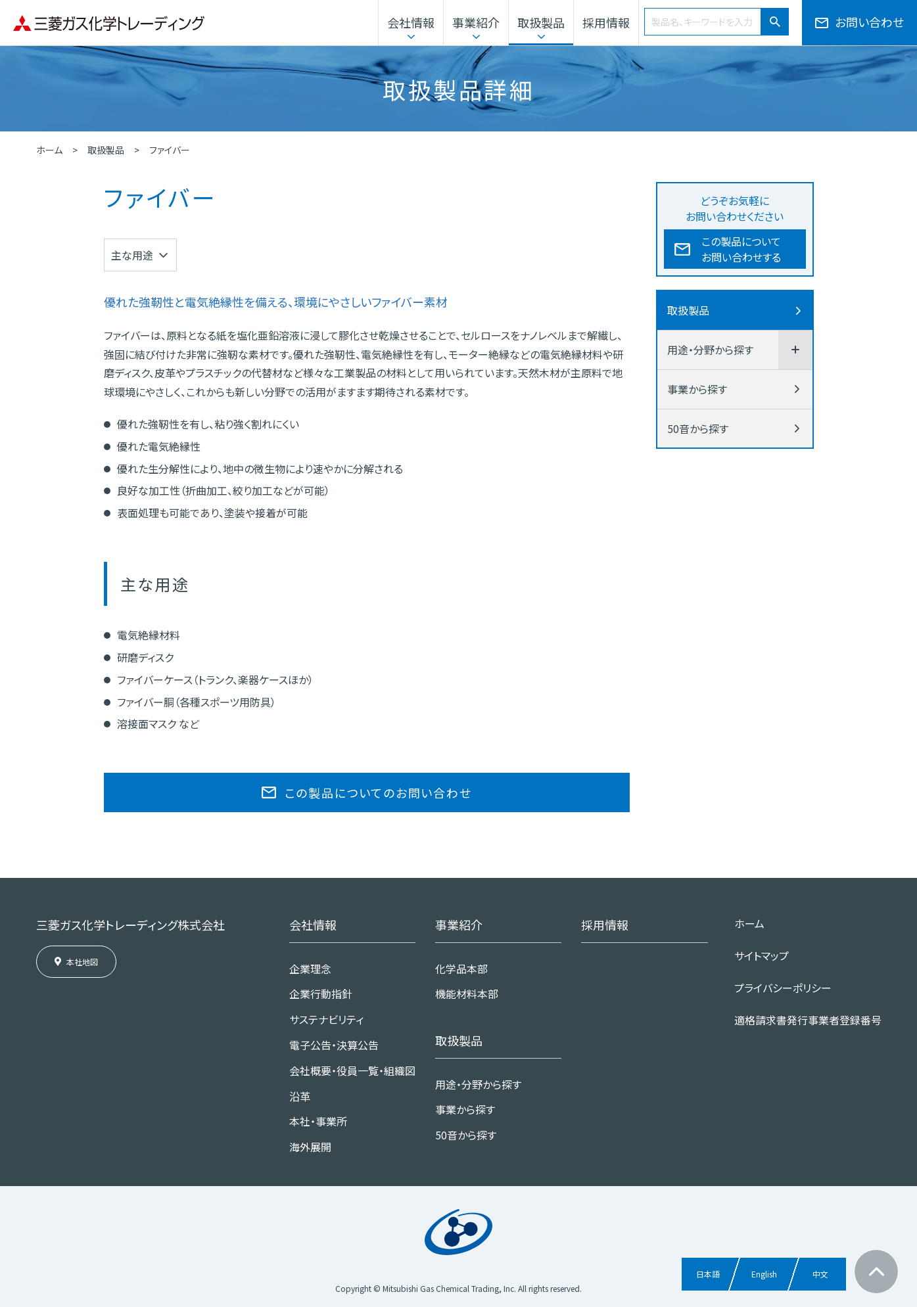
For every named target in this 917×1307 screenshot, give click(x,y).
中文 (820, 1273)
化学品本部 (461, 968)
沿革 (299, 1096)
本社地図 (82, 961)
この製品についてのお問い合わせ (378, 792)
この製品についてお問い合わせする (741, 249)
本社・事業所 (318, 1121)
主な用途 (132, 255)
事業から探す (697, 389)
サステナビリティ (326, 1019)
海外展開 (310, 1147)
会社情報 (411, 22)
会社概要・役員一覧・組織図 (352, 1070)
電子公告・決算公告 (334, 1045)
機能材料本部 (466, 993)
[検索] (775, 21)
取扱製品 (541, 22)
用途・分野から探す (710, 349)
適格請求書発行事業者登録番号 (808, 1020)
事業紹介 (476, 22)
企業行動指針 (320, 993)
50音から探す (697, 428)
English (764, 1273)
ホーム (49, 149)
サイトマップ (761, 955)
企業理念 (310, 968)
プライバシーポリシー (783, 988)
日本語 (708, 1273)
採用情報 (606, 22)
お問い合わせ (869, 21)
